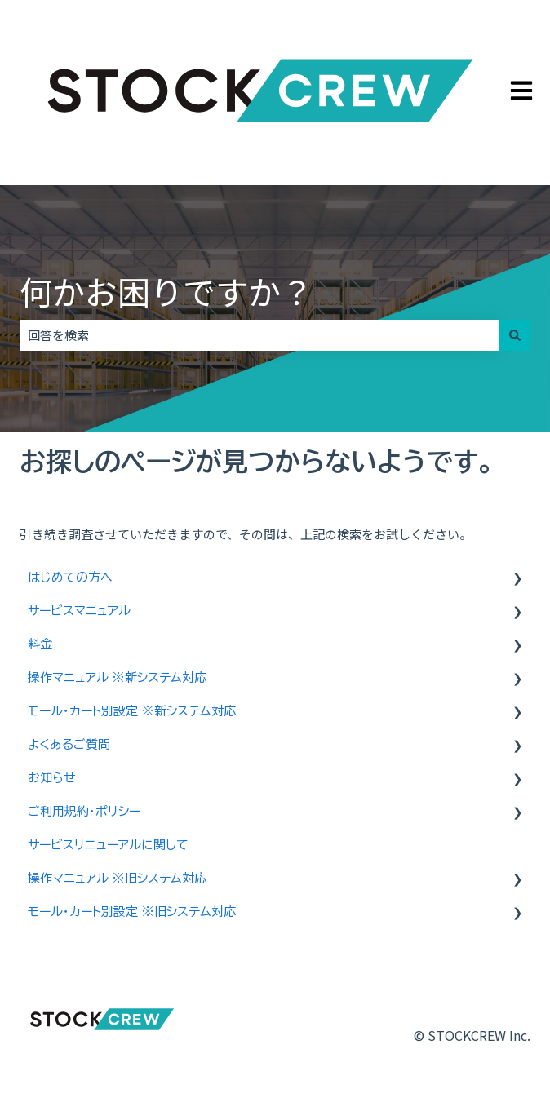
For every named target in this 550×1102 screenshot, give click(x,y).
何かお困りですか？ (166, 291)
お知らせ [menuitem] (52, 778)
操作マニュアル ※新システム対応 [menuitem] (117, 677)
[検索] (514, 335)
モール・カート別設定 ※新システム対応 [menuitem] (132, 711)
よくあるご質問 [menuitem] (69, 744)
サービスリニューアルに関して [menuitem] (108, 845)
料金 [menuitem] (40, 644)
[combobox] (259, 335)
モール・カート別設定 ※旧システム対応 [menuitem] (132, 911)
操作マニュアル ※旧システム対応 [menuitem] (117, 878)
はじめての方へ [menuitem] (70, 577)
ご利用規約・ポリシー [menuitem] (84, 811)
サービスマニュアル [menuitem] (79, 610)
